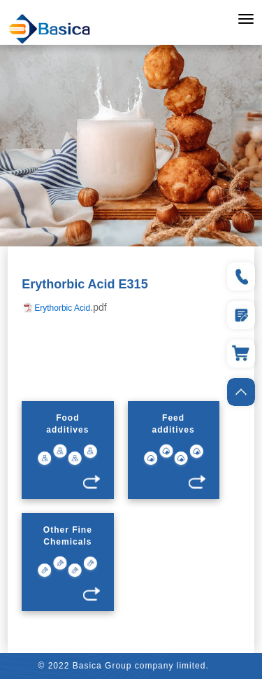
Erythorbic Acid (62, 308)
